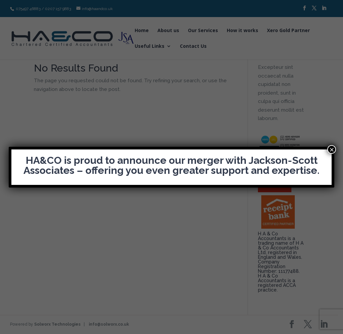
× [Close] (331, 149)
